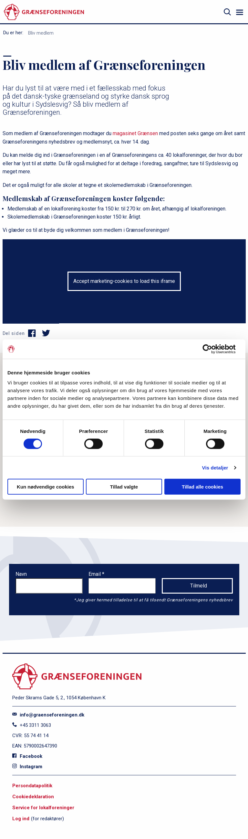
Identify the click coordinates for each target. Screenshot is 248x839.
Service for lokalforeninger (43, 808)
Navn (21, 574)
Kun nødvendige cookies (45, 486)
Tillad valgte (124, 486)
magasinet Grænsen (135, 133)
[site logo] (44, 12)
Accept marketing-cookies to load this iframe (124, 281)
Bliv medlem (41, 33)
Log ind (20, 819)
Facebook (27, 756)
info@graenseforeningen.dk (48, 715)
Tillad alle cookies (202, 486)
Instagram (27, 766)
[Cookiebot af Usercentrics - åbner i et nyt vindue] (212, 349)
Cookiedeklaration (33, 797)
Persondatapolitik (32, 786)
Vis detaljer (215, 467)
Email (95, 574)
